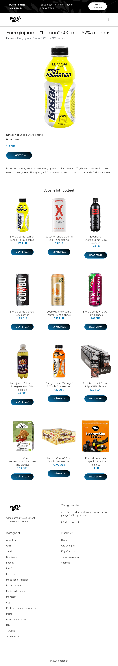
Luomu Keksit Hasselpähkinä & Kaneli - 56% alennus (22, 461)
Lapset (10, 562)
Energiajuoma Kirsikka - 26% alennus (96, 313)
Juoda (23, 134)
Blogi (64, 540)
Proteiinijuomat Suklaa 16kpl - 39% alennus (95, 385)
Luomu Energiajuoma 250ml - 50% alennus (59, 313)
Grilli (8, 545)
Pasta (9, 613)
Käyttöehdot (68, 551)
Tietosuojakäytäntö (71, 557)
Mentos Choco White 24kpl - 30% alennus (59, 460)
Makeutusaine (13, 585)
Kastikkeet (12, 557)
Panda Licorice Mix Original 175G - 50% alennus (96, 461)
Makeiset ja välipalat (17, 579)
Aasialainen (12, 540)
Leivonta (10, 574)
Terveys (10, 630)
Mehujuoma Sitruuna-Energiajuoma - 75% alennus (22, 386)
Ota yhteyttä (68, 545)
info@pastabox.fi (70, 522)
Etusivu (10, 38)
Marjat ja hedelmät (16, 591)
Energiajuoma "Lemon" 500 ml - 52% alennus (22, 238)
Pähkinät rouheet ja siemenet (21, 608)
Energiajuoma (35, 134)
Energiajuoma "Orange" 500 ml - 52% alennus (59, 385)
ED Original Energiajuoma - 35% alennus (96, 240)
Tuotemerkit (12, 636)
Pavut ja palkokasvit (17, 619)
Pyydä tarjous (97, 6)
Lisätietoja (19, 155)
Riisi (8, 625)
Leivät (9, 568)
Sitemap (65, 562)
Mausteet (11, 596)
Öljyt (8, 602)
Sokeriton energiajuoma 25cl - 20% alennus (59, 238)
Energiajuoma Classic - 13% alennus (22, 313)
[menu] (109, 19)
